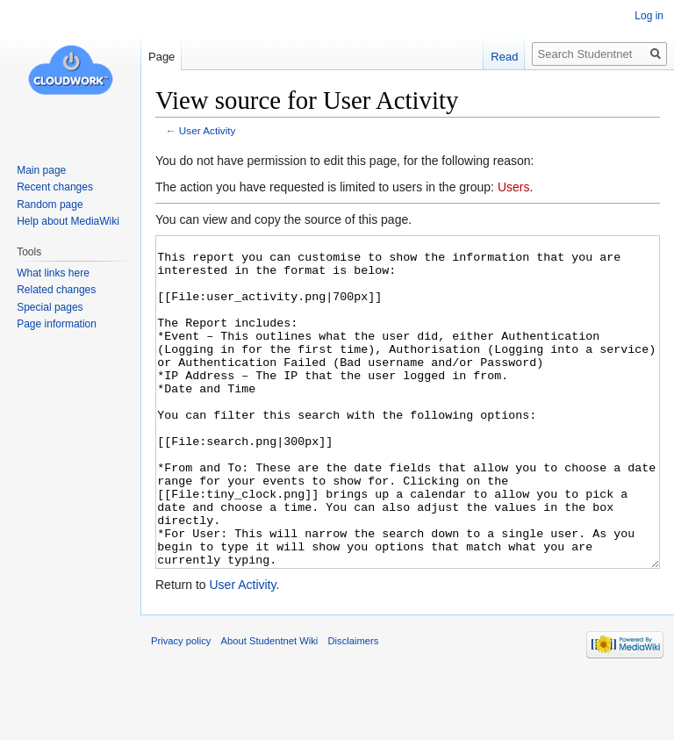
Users (514, 187)
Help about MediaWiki (68, 221)
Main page (41, 170)
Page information (57, 324)
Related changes (56, 290)
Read (504, 56)
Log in (649, 16)
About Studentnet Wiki (270, 706)
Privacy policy (181, 706)
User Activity (207, 130)
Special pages (49, 307)
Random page (49, 204)
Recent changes (55, 187)
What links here (53, 273)
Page (161, 56)
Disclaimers (352, 706)
